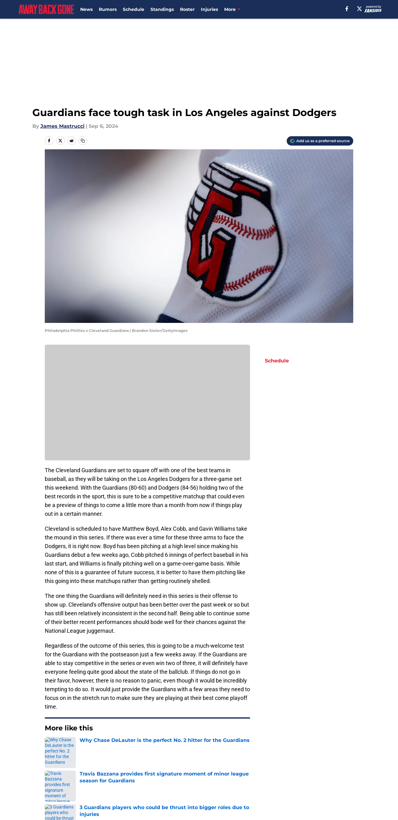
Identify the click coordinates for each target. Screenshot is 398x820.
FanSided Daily (63, 774)
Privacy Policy (212, 774)
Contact (204, 763)
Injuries (209, 9)
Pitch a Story (126, 774)
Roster (187, 9)
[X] (359, 8)
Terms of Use (269, 774)
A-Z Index (206, 786)
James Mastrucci (62, 126)
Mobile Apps (335, 763)
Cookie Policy (336, 774)
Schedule (133, 9)
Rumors (108, 9)
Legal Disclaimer (65, 786)
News (86, 9)
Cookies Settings (274, 786)
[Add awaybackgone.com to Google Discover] (320, 141)
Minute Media (40, 802)
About (52, 763)
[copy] (82, 140)
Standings (162, 9)
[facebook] (346, 8)
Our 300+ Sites (271, 763)
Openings (123, 763)
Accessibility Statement (140, 786)
